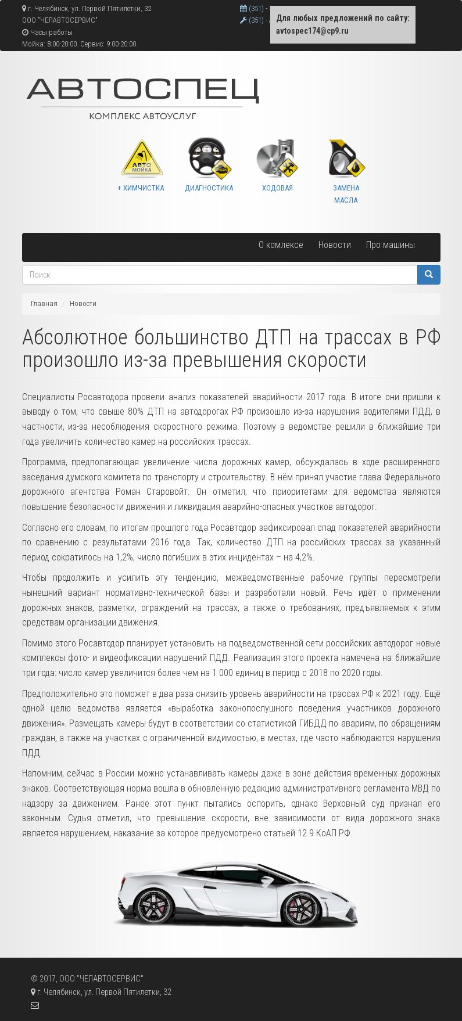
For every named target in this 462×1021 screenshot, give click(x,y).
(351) (253, 8)
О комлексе (281, 244)
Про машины (390, 244)
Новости (334, 244)
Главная (44, 303)
